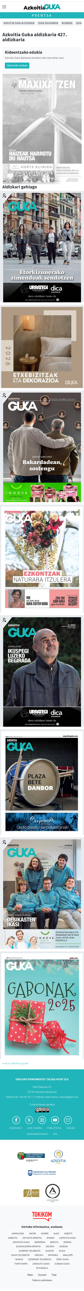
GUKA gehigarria (48, 23)
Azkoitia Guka (21, 1242)
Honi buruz (15, 1128)
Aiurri (44, 1233)
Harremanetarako (37, 1134)
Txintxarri (20, 1263)
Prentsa (42, 15)
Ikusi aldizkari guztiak (16, 1063)
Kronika (53, 1255)
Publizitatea (54, 1128)
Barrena (40, 1242)
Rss (55, 1134)
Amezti (68, 1233)
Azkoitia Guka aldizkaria (19, 23)
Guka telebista (20, 1255)
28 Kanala (42, 1268)
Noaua (19, 1259)
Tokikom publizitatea (42, 1280)
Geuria (50, 1246)
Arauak (70, 1128)
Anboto (12, 1238)
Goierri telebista (30, 1251)
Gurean (42, 1275)
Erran (67, 1242)
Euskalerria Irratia (28, 1246)
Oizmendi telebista (39, 1259)
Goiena (63, 1246)
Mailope (68, 1255)
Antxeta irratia (32, 1238)
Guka (62, 1251)
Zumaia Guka (62, 1263)
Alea (56, 1233)
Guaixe (50, 1251)
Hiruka (39, 1255)
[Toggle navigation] (4, 7)
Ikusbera (67, 23)
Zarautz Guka (40, 1263)
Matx (30, 1275)
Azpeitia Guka (67, 1238)
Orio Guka (62, 1259)
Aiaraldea (18, 1233)
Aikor (32, 1233)
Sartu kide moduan (17, 65)
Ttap (54, 1275)
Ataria (50, 1238)
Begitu (54, 1242)
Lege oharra (34, 1128)
